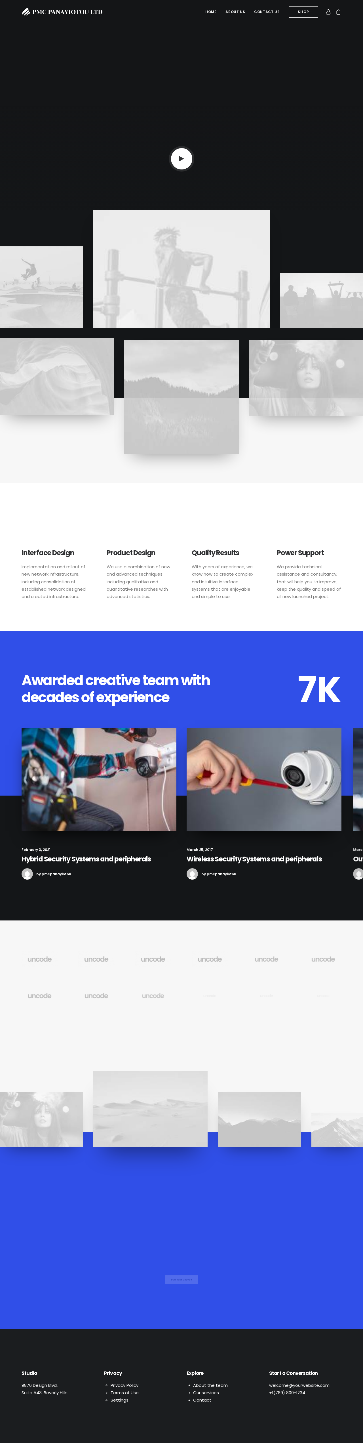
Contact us (267, 11)
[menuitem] (210, 12)
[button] (181, 158)
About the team (210, 1385)
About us (235, 11)
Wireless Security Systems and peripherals (276, 858)
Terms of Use (125, 1392)
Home (210, 11)
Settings (119, 1400)
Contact (202, 1400)
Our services (206, 1392)
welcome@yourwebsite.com (299, 1385)
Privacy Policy (124, 1385)
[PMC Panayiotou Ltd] (62, 12)
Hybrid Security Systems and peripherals (95, 858)
